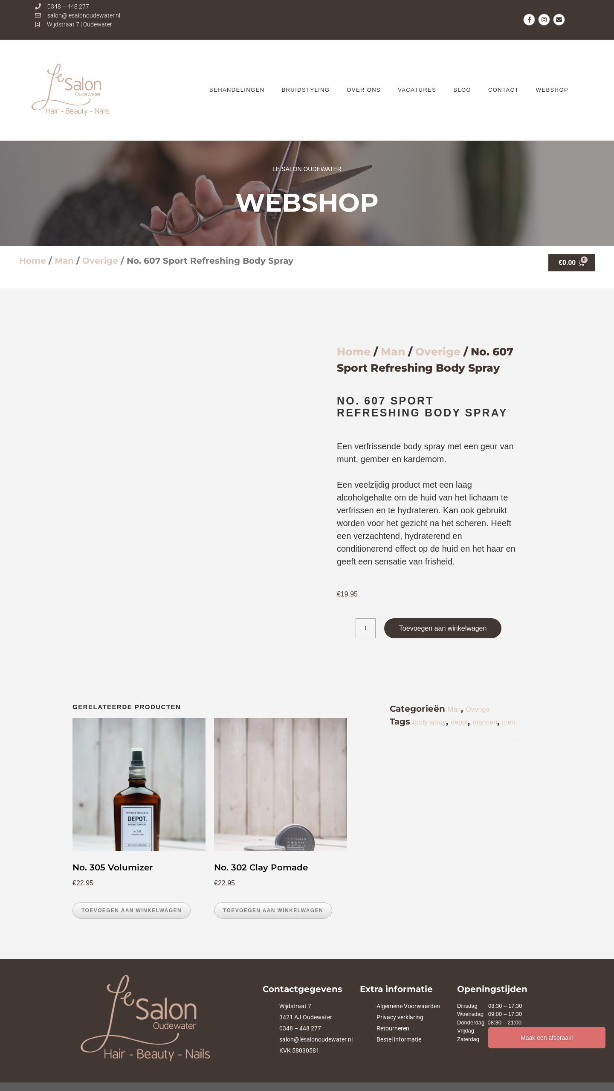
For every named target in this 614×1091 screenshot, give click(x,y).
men (508, 722)
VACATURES (417, 90)
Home (32, 261)
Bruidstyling (305, 90)
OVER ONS (364, 90)
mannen (484, 722)
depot (459, 722)
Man (64, 261)
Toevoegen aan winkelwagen (443, 628)
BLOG (462, 90)
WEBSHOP (552, 90)
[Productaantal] (366, 628)
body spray (429, 722)
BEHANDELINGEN (236, 90)
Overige (100, 261)
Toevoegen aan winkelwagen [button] (131, 911)
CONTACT (503, 90)
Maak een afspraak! (547, 1037)
